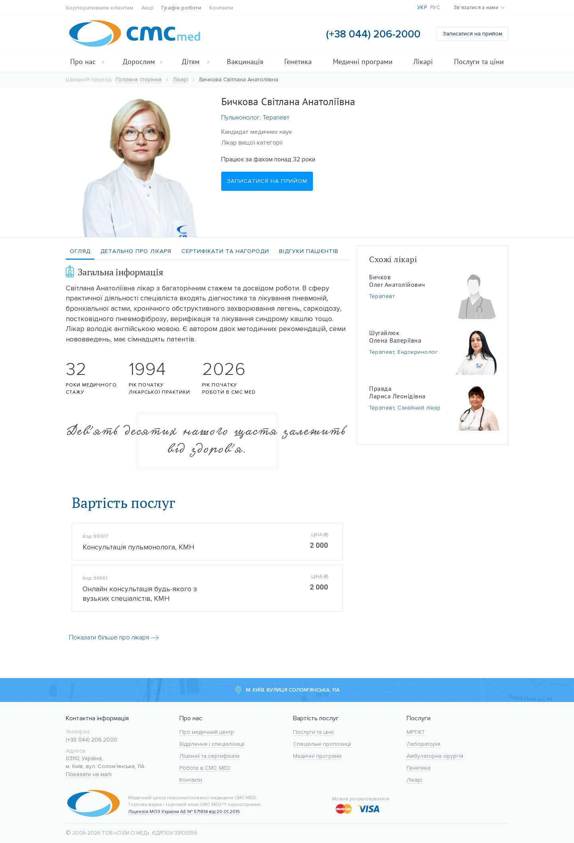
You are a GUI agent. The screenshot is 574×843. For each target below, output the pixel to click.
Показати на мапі (89, 774)
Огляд (80, 251)
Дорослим (143, 61)
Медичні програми (363, 61)
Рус (435, 7)
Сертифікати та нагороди (225, 251)
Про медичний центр (206, 732)
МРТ (412, 732)
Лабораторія (423, 744)
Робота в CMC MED (204, 768)
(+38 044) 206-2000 (373, 34)
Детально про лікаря (135, 251)
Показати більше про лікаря (114, 642)
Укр (422, 7)
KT (422, 732)
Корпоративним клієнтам (100, 7)
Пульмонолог (240, 118)
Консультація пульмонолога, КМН (139, 548)
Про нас (87, 61)
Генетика (298, 61)
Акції (148, 7)
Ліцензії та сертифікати (209, 756)
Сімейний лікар (418, 407)
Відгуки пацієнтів (308, 251)
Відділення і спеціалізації (211, 744)
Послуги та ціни (479, 61)
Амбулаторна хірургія (435, 756)
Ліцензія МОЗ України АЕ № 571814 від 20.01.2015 (184, 811)
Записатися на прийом (472, 33)
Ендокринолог (417, 352)
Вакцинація (245, 61)
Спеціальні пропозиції (322, 744)
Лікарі (423, 61)
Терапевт (276, 118)
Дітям (195, 61)
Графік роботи (181, 7)
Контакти (221, 7)
